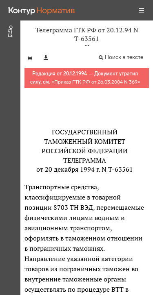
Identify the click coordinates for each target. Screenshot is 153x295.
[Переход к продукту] (41, 10)
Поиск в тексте (124, 57)
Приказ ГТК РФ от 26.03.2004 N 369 (95, 82)
